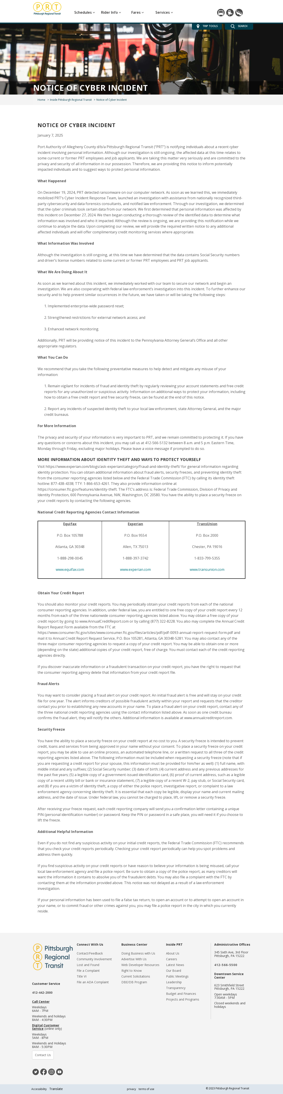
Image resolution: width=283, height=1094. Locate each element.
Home (41, 100)
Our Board (173, 970)
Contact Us (43, 1055)
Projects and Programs (182, 999)
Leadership (174, 982)
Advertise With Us (134, 959)
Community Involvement (94, 959)
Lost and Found (88, 965)
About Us (172, 953)
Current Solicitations (135, 976)
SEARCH (239, 26)
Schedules (84, 12)
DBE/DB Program (134, 982)
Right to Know (131, 970)
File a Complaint (88, 970)
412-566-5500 (225, 965)
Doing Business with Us (138, 953)
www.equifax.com (70, 569)
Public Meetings (177, 976)
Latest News (175, 965)
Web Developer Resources (140, 965)
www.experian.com (135, 569)
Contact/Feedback (90, 953)
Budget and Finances (181, 993)
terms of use (146, 1089)
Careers (171, 959)
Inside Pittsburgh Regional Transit (71, 100)
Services (164, 12)
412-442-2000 (42, 992)
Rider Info (111, 12)
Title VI (81, 976)
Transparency (175, 988)
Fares (137, 12)
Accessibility (39, 1089)
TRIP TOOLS (207, 26)
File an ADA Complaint (93, 982)
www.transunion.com (207, 569)
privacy (131, 1089)
